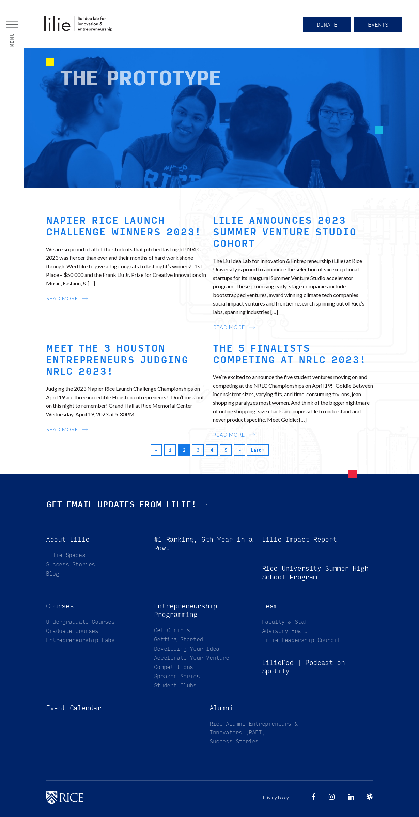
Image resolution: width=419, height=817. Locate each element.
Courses (60, 606)
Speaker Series (177, 676)
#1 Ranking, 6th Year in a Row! (203, 544)
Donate (327, 24)
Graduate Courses (72, 631)
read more (62, 298)
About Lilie (68, 540)
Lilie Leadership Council (301, 640)
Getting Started (178, 639)
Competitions (173, 667)
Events (378, 24)
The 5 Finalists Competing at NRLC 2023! (289, 354)
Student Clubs (175, 685)
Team (270, 606)
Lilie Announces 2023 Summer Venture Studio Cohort (285, 232)
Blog (52, 573)
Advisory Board (285, 631)
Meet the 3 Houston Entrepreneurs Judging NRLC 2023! (117, 360)
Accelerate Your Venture (191, 658)
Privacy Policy (276, 797)
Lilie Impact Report (299, 540)
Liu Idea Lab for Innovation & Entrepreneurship (78, 23)
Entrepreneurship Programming (185, 610)
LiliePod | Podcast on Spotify (303, 667)
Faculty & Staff (286, 622)
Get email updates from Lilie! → (127, 505)
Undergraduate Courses (80, 622)
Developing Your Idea (186, 648)
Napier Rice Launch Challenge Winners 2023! (123, 226)
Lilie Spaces (65, 555)
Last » (257, 450)
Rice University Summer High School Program (315, 573)
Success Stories (70, 564)
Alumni (221, 708)
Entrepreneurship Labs (80, 640)
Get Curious (172, 630)
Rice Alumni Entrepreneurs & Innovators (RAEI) (254, 728)
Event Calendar (73, 708)
